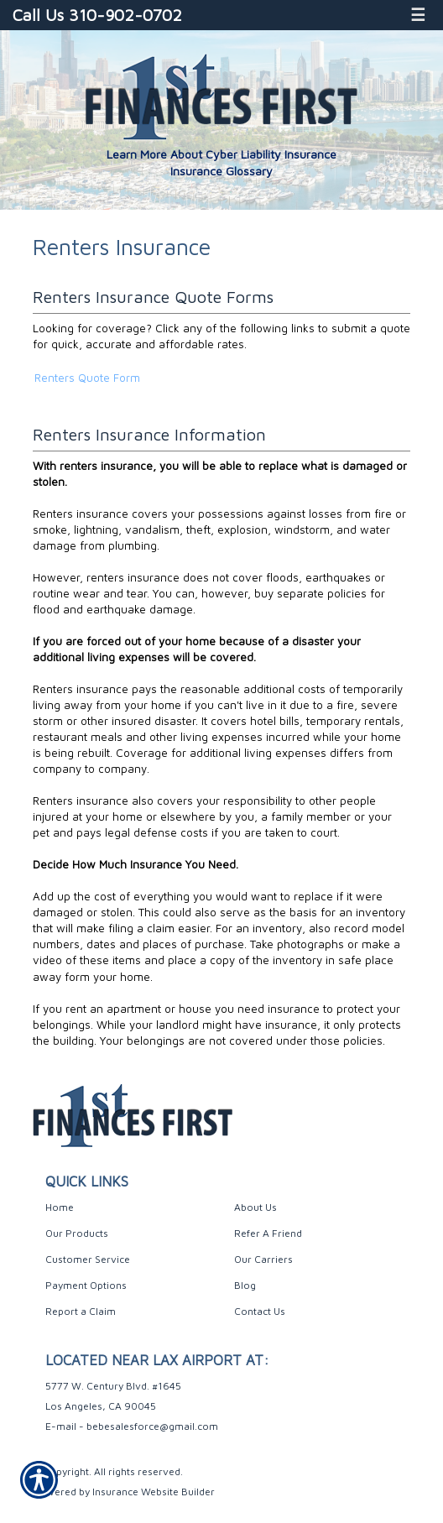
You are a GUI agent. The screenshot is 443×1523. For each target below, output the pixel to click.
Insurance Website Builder (153, 1491)
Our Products (76, 1233)
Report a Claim (80, 1311)
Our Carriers (263, 1259)
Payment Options (86, 1285)
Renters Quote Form (87, 377)
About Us (255, 1207)
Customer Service (87, 1259)
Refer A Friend (268, 1233)
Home (59, 1207)
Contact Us (259, 1311)
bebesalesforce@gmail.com (152, 1426)
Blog (245, 1285)
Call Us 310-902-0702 (97, 14)
